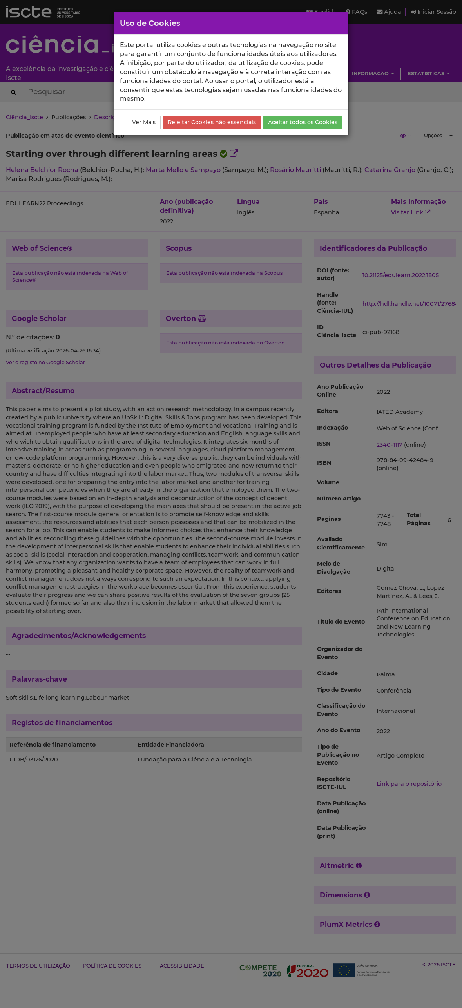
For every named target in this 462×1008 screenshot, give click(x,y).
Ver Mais (144, 122)
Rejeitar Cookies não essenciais (212, 122)
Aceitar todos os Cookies (302, 122)
